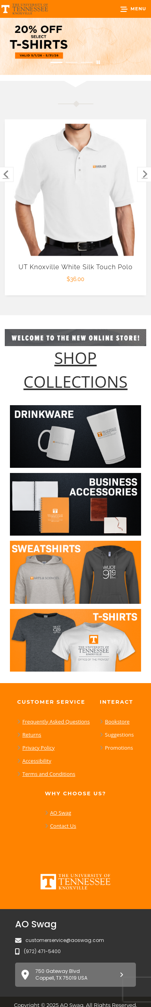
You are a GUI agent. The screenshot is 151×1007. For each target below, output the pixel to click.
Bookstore (117, 721)
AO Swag (60, 812)
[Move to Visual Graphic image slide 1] (56, 62)
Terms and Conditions (48, 773)
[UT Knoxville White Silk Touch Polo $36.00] (75, 190)
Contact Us (63, 825)
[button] (133, 9)
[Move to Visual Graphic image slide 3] (87, 62)
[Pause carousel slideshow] (98, 62)
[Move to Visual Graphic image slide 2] (71, 62)
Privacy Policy (38, 747)
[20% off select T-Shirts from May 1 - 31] (75, 46)
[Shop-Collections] (75, 370)
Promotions (119, 747)
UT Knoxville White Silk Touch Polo (75, 267)
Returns (31, 734)
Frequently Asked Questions (56, 721)
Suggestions (119, 734)
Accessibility (36, 760)
